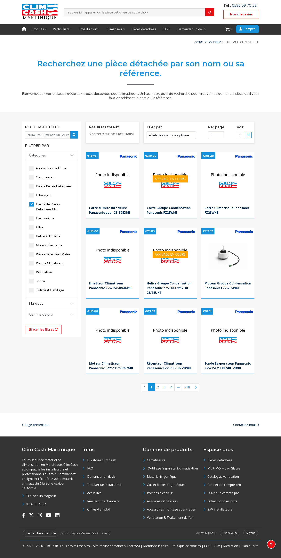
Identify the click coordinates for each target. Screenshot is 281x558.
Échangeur (40, 195)
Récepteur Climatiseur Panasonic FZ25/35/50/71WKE (169, 365)
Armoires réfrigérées (162, 501)
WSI (137, 546)
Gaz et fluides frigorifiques (166, 485)
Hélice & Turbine (44, 236)
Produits (37, 29)
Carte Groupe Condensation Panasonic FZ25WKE (169, 210)
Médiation (230, 546)
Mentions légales (155, 546)
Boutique (214, 42)
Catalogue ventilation (223, 476)
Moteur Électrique (45, 245)
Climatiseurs (116, 29)
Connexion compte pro (224, 485)
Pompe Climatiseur (46, 263)
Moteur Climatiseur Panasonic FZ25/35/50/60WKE (111, 365)
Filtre (36, 227)
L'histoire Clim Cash (101, 460)
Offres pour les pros (222, 501)
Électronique (41, 218)
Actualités (94, 493)
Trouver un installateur (104, 485)
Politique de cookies (186, 546)
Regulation (40, 272)
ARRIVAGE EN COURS (170, 179)
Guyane (250, 533)
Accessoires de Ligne (47, 168)
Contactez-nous (246, 425)
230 (187, 387)
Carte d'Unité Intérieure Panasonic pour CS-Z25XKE (109, 210)
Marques (36, 303)
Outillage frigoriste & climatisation (172, 468)
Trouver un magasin (41, 496)
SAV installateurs (219, 509)
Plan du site (249, 546)
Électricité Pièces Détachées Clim (44, 206)
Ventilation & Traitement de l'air (170, 517)
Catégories (37, 155)
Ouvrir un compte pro (223, 493)
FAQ (90, 468)
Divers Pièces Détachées (50, 186)
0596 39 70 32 (244, 5)
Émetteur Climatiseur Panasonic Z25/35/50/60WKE (110, 285)
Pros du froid (88, 29)
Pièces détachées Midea (49, 254)
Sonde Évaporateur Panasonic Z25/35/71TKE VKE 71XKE (228, 365)
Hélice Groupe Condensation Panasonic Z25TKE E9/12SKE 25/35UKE (169, 288)
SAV (165, 29)
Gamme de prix (41, 314)
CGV (217, 546)
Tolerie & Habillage (46, 290)
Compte (247, 29)
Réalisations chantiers (103, 501)
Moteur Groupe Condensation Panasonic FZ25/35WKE (228, 285)
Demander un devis (191, 29)
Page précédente (35, 425)
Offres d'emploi (98, 509)
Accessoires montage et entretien (171, 509)
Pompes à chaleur (160, 493)
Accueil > (201, 42)
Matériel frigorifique (162, 476)
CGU (207, 546)
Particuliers (61, 29)
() (229, 29)
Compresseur (42, 177)
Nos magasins (241, 14)
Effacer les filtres (43, 329)
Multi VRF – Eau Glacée (223, 468)
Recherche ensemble (41, 533)
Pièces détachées (143, 29)
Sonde (37, 281)
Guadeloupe (230, 533)
